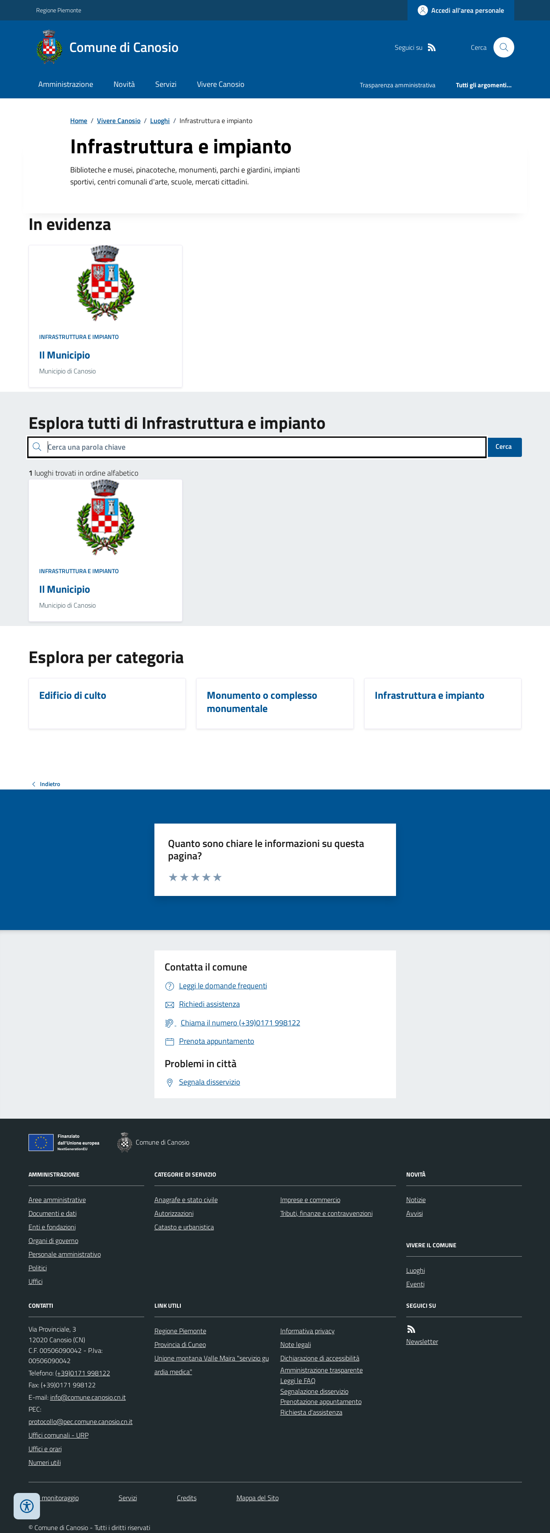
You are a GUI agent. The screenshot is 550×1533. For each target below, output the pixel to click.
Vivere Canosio (221, 84)
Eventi (415, 1284)
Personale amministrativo (64, 1254)
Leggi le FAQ (298, 1380)
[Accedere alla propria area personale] (461, 10)
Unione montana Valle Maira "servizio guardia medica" (211, 1365)
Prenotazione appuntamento (321, 1401)
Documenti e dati (52, 1213)
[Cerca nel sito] (500, 47)
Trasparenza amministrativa (398, 85)
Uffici (35, 1281)
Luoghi (160, 120)
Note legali (295, 1344)
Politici (37, 1268)
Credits (187, 1498)
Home (78, 120)
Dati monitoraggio (53, 1498)
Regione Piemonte (58, 10)
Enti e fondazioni (52, 1227)
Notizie (416, 1199)
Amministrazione (65, 84)
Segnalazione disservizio (314, 1391)
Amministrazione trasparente (321, 1370)
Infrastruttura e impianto (79, 336)
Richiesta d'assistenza (311, 1412)
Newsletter (422, 1341)
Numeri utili (44, 1462)
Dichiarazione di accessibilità (319, 1358)
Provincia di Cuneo (180, 1344)
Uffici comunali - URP (58, 1435)
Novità (124, 84)
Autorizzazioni (174, 1213)
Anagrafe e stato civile (186, 1199)
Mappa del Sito (258, 1498)
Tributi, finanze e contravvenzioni (326, 1213)
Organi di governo (53, 1240)
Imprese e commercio (310, 1199)
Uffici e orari (45, 1449)
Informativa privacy (307, 1331)
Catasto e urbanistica (184, 1227)
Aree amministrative (57, 1199)
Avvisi (414, 1213)
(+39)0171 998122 (82, 1373)
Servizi (166, 84)
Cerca (504, 446)
